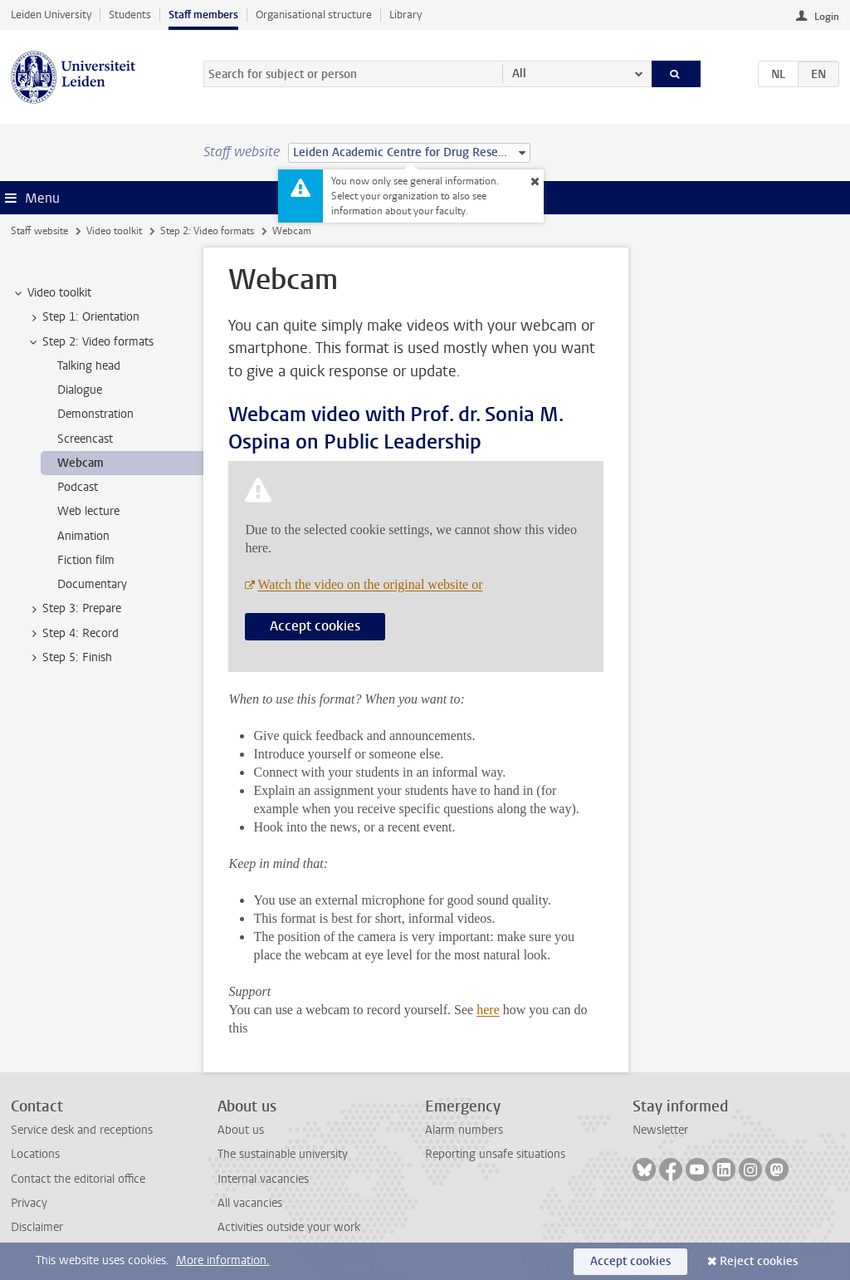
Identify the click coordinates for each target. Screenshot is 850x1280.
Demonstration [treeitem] (95, 414)
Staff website (39, 231)
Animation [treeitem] (83, 536)
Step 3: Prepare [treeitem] (74, 609)
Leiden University (51, 14)
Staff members (203, 14)
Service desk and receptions (82, 1130)
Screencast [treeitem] (85, 439)
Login (826, 16)
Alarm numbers (464, 1130)
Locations (35, 1154)
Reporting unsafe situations (495, 1154)
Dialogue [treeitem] (79, 390)
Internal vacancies (263, 1179)
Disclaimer (37, 1227)
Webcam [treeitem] (80, 463)
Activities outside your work (288, 1227)
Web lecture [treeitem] (88, 511)
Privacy (29, 1203)
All (519, 73)
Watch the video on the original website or (369, 584)
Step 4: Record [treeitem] (73, 633)
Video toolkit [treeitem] (51, 293)
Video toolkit (114, 231)
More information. (223, 1260)
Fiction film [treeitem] (86, 560)
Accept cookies (315, 626)
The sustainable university (282, 1154)
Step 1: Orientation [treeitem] (83, 317)
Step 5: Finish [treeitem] (69, 658)
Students (130, 14)
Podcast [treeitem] (77, 487)
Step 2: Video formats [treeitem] (90, 342)
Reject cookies (759, 1261)
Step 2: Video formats (207, 231)
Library (405, 14)
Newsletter (660, 1130)
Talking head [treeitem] (88, 366)
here (488, 1010)
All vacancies (249, 1203)
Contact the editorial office (78, 1179)
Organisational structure (314, 14)
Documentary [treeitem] (92, 584)
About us (240, 1130)
